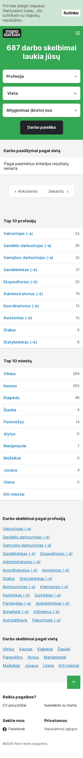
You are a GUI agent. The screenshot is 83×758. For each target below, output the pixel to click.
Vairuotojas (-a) (18, 233)
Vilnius (10, 373)
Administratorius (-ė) (23, 293)
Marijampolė (15, 446)
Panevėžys (14, 422)
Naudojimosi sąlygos (60, 729)
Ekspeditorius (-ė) (21, 282)
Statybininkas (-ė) (20, 342)
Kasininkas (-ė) (16, 595)
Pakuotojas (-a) (46, 620)
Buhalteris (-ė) (16, 611)
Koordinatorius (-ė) (21, 306)
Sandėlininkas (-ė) (20, 269)
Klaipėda (11, 397)
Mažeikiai (12, 458)
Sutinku (71, 13)
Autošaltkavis (15, 620)
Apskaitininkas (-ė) (52, 603)
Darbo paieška (41, 127)
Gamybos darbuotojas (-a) (28, 257)
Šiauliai (10, 410)
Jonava (10, 470)
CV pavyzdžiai (14, 705)
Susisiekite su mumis (60, 705)
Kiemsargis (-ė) (54, 586)
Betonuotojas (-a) (19, 586)
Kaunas (10, 386)
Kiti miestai (14, 494)
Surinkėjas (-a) (48, 595)
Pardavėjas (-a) (17, 603)
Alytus (9, 434)
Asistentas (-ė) (18, 318)
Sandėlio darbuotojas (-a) (27, 245)
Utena (9, 482)
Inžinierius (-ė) (46, 611)
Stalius (10, 330)
